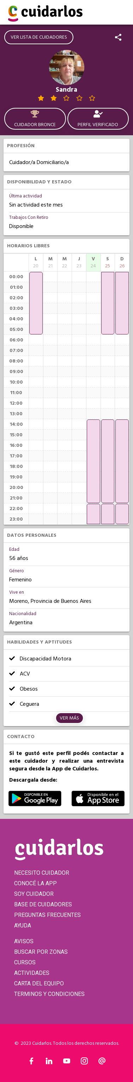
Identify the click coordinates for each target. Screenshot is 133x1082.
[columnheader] (36, 262)
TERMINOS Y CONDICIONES (49, 994)
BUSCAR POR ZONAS (41, 952)
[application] (36, 303)
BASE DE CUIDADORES (43, 904)
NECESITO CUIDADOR (41, 872)
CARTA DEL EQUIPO (39, 983)
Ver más (69, 718)
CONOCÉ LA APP (35, 883)
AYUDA (22, 925)
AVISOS (24, 941)
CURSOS (25, 962)
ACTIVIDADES (31, 973)
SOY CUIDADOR (34, 894)
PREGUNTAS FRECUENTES (47, 915)
